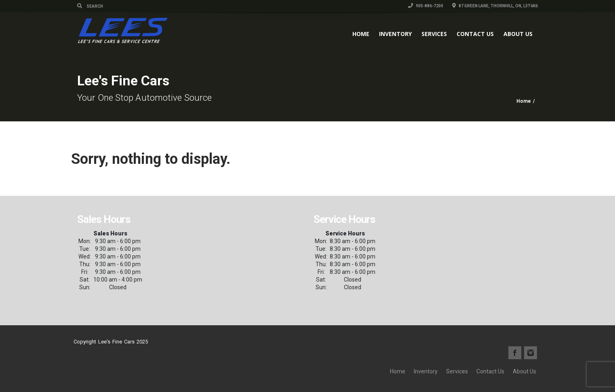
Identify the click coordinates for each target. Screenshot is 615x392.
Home (360, 34)
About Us (518, 34)
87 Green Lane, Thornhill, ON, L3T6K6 (495, 6)
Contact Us (475, 34)
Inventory (395, 34)
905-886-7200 (425, 6)
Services (434, 34)
